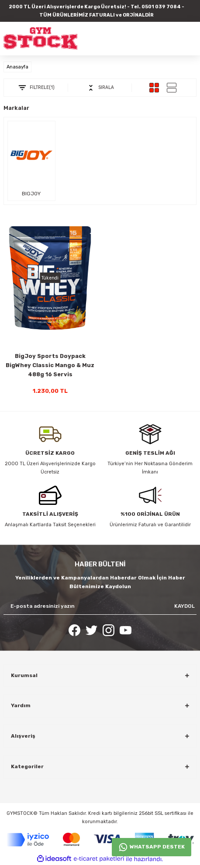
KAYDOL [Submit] (184, 606)
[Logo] (40, 38)
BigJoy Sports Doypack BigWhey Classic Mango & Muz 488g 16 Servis (50, 365)
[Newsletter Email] (100, 606)
